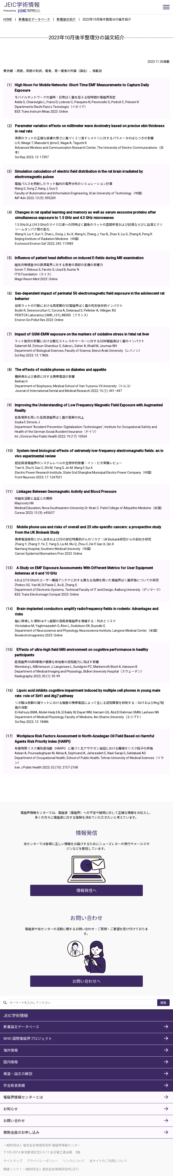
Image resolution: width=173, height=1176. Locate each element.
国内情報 (10, 1062)
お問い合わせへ (86, 981)
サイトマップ (12, 1160)
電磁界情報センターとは (23, 1097)
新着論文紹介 (66, 19)
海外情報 (10, 1050)
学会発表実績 (14, 1085)
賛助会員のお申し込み (21, 1132)
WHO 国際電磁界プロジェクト (27, 1038)
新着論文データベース (34, 19)
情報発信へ (86, 890)
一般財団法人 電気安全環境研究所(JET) (51, 1169)
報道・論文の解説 (17, 1074)
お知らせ (10, 1109)
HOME (7, 19)
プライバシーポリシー (42, 1160)
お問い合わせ (14, 1121)
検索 (163, 1003)
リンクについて (74, 1160)
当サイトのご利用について (108, 1160)
